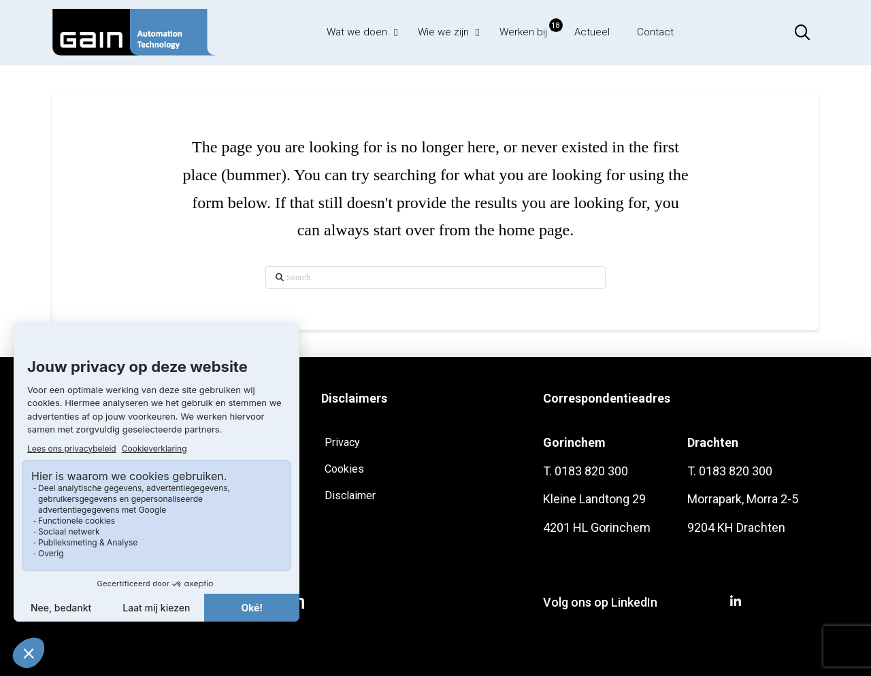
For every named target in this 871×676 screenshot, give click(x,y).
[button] (802, 32)
